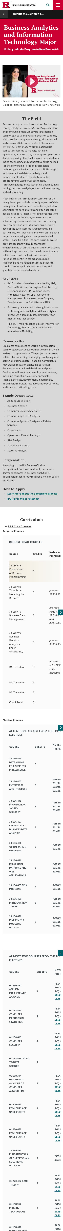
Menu (58, 5)
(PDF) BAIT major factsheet (23, 498)
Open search (48, 5)
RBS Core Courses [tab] (17, 526)
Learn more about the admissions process (32, 493)
